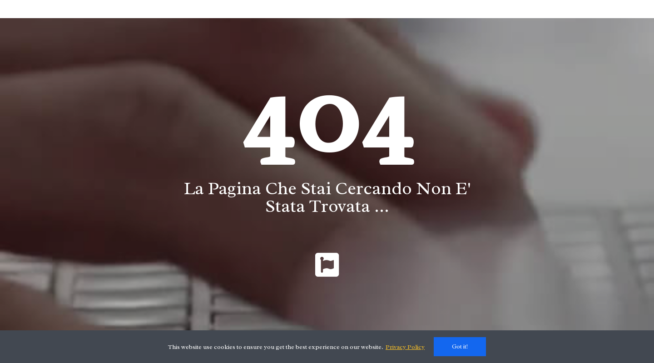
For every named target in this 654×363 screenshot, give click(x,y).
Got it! (460, 346)
